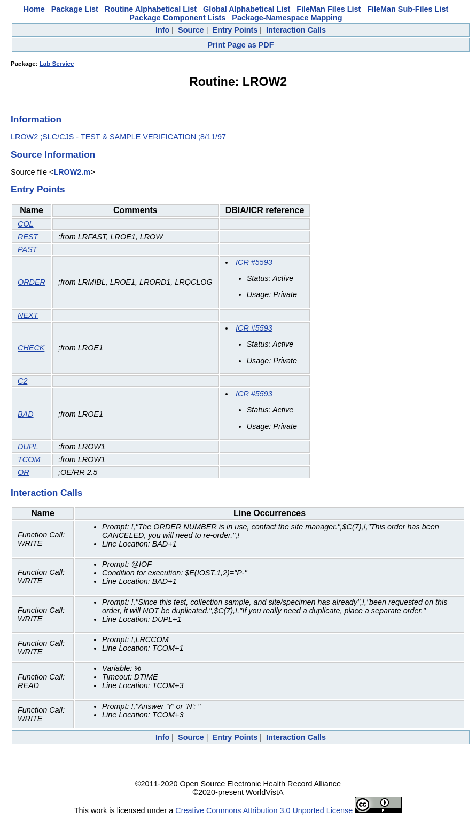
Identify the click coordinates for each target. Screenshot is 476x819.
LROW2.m (71, 172)
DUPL (28, 446)
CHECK (31, 348)
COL (26, 224)
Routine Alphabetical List (151, 9)
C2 (22, 381)
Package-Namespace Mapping (287, 17)
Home (34, 9)
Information (36, 119)
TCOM (29, 459)
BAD (26, 414)
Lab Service (57, 63)
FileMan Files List (328, 9)
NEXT (28, 315)
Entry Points (235, 30)
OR (23, 472)
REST (28, 236)
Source (191, 30)
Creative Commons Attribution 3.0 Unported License (264, 810)
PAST (27, 249)
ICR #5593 (254, 262)
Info (162, 30)
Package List (74, 9)
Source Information (53, 154)
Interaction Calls (296, 30)
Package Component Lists (177, 17)
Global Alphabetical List (246, 9)
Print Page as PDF (241, 45)
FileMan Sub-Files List (407, 9)
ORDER (31, 282)
